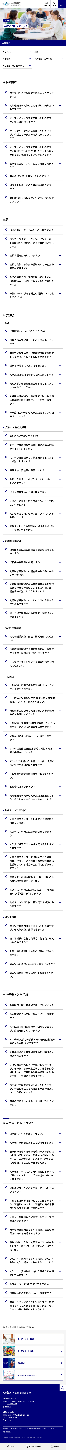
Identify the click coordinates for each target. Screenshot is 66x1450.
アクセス (7, 1406)
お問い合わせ (14, 1428)
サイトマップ (23, 1428)
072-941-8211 (12, 1417)
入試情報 (6, 43)
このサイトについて (48, 1428)
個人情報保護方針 (35, 1428)
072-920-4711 (12, 1404)
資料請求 (5, 1428)
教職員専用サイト (8, 1432)
